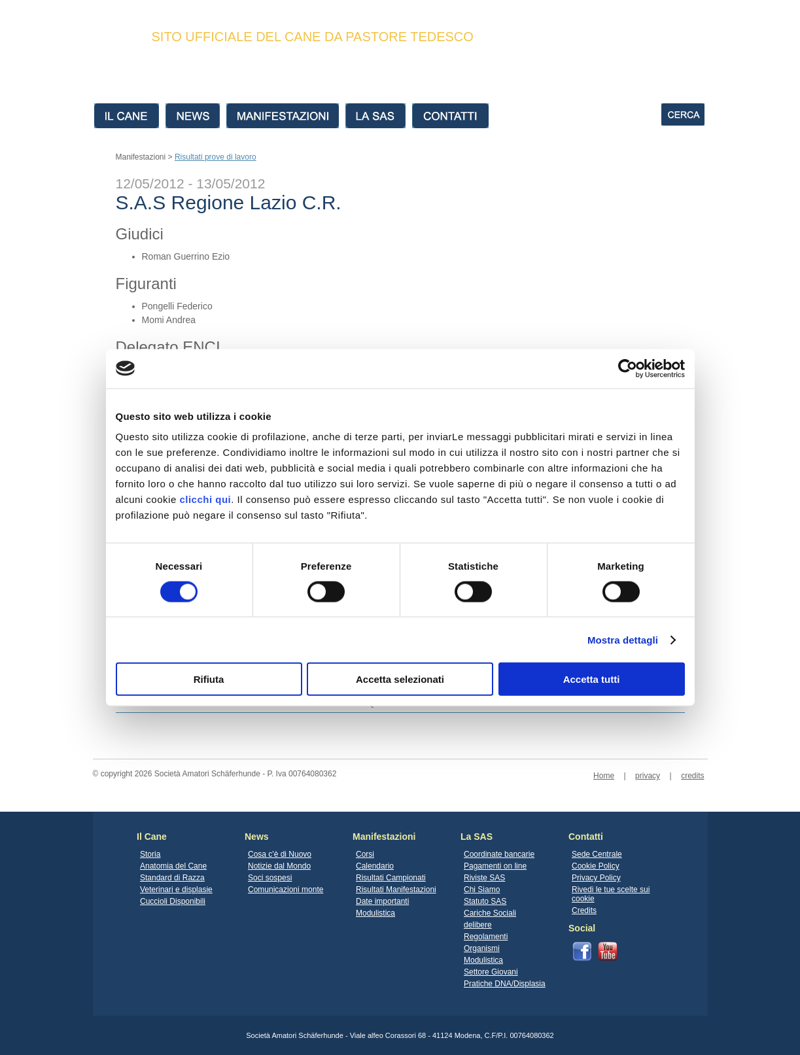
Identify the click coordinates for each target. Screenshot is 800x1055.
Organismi (482, 948)
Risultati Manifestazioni (396, 889)
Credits (584, 910)
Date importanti (382, 901)
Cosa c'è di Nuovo (279, 854)
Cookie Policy (595, 866)
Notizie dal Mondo (279, 866)
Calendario (375, 866)
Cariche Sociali (490, 913)
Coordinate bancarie (499, 854)
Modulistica (375, 913)
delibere (478, 924)
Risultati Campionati (391, 877)
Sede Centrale (597, 854)
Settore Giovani (491, 972)
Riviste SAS (484, 877)
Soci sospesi (270, 877)
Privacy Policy (596, 877)
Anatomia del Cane (173, 866)
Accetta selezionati (400, 679)
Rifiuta (209, 679)
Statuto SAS (485, 901)
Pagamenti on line (495, 866)
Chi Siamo (482, 889)
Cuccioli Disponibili (172, 901)
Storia (150, 854)
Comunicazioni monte (285, 889)
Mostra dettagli (622, 639)
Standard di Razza (172, 877)
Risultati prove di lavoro (215, 157)
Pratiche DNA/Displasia (505, 983)
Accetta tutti (591, 679)
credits (692, 775)
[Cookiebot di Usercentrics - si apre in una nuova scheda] (627, 368)
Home (603, 775)
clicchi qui (205, 499)
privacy (647, 775)
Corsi (365, 854)
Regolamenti (486, 936)
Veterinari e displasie (176, 889)
